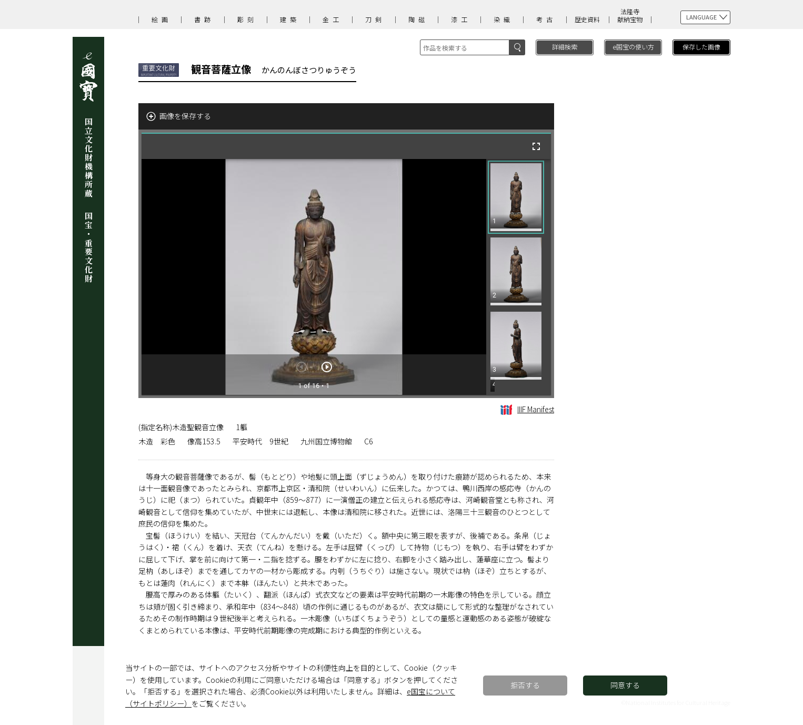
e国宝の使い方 (633, 46)
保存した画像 (701, 46)
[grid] (518, 277)
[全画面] (536, 146)
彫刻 (247, 19)
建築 (290, 19)
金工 (333, 19)
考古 (546, 19)
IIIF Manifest (527, 409)
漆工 (461, 19)
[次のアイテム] (326, 367)
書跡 (204, 19)
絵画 (162, 19)
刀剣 (375, 19)
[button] (515, 197)
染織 (504, 19)
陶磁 (418, 19)
